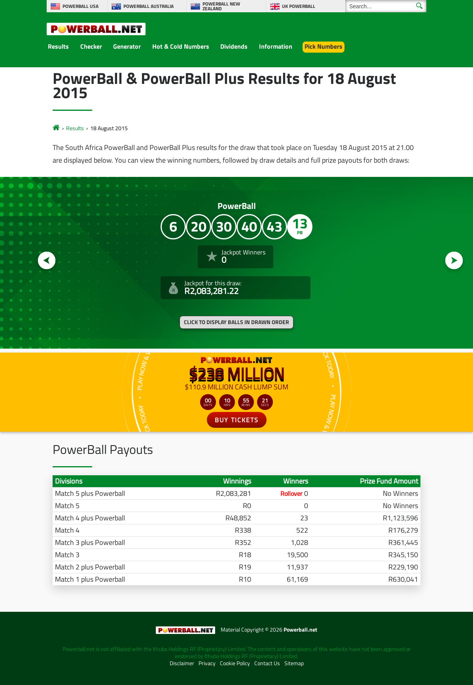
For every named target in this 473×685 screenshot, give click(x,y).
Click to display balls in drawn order (236, 322)
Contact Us (267, 663)
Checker (91, 46)
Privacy (207, 663)
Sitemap (294, 663)
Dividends (234, 46)
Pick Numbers (323, 46)
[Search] (385, 6)
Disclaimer (182, 663)
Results (58, 46)
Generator (127, 46)
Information (275, 46)
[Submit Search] (419, 5)
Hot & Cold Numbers (180, 46)
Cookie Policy (235, 663)
